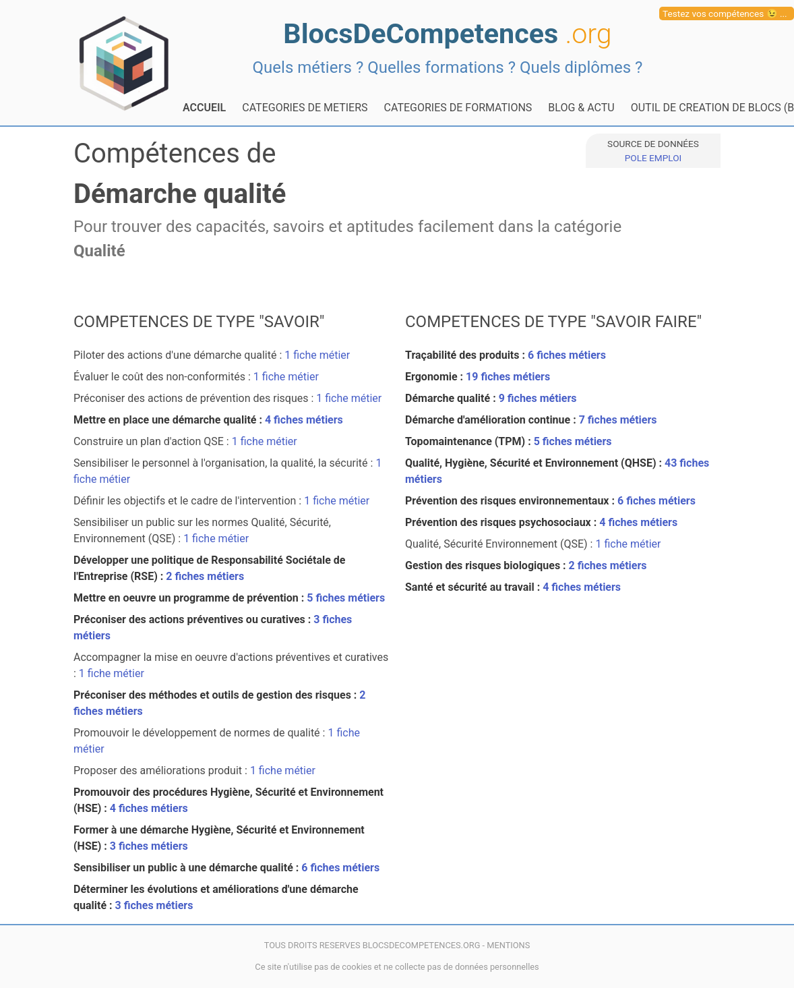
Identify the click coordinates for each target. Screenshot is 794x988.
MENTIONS (508, 945)
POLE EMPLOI (653, 157)
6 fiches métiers (340, 867)
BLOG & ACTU (581, 107)
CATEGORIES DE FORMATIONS (458, 107)
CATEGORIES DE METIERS (304, 107)
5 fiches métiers (346, 597)
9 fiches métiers (538, 398)
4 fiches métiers (304, 419)
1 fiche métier (317, 355)
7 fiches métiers (618, 419)
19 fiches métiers (508, 376)
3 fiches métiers (149, 846)
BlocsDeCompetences (447, 34)
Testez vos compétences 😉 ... (725, 13)
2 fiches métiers (205, 576)
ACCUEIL (204, 107)
